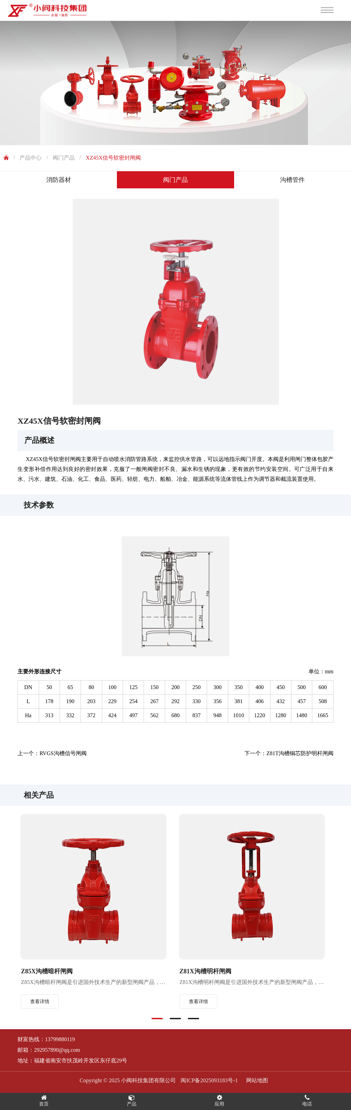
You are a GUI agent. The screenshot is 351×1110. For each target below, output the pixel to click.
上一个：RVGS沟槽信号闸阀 (51, 753)
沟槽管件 (292, 179)
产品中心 (30, 158)
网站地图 (257, 1080)
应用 (219, 1101)
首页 (44, 1101)
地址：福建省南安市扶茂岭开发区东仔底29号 (72, 1060)
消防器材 (58, 179)
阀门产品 (64, 158)
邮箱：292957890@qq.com (48, 1050)
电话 (307, 1101)
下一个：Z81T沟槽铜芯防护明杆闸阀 (289, 753)
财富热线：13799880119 (46, 1039)
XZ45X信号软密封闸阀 (113, 158)
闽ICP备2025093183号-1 (209, 1080)
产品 (132, 1101)
